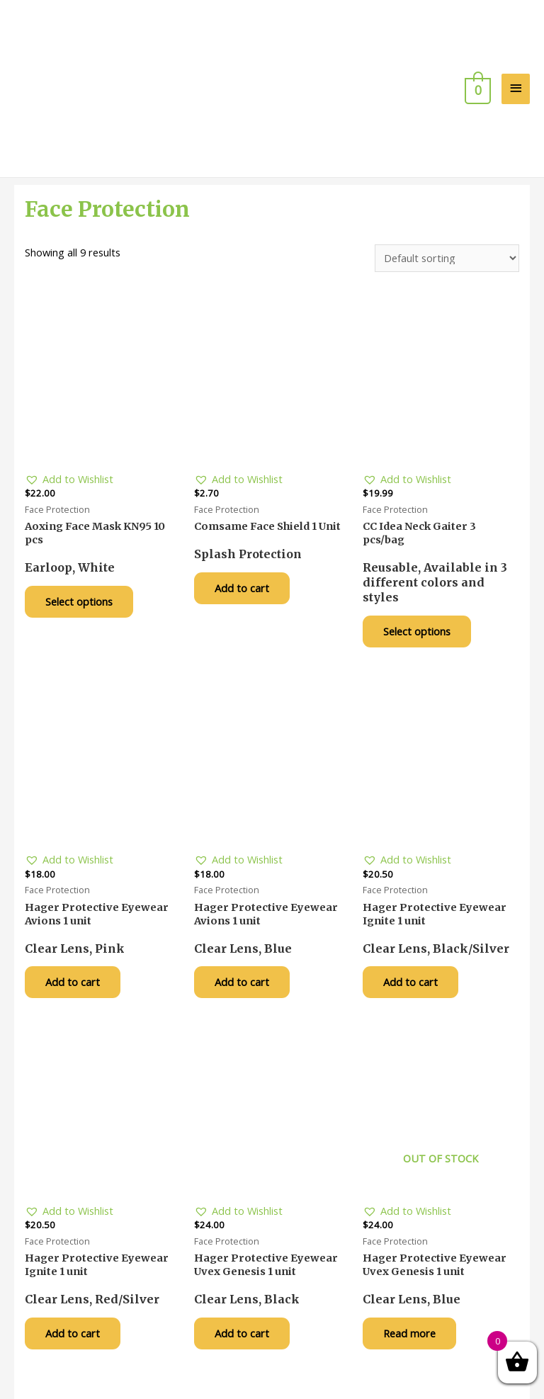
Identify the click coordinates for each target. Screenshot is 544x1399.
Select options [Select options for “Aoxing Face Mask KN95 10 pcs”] (83, 531)
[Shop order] (447, 186)
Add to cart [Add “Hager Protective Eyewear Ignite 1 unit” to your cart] (414, 914)
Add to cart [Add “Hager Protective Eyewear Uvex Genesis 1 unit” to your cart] (246, 1268)
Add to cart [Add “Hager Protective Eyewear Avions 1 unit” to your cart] (77, 914)
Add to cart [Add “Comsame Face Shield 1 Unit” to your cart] (246, 518)
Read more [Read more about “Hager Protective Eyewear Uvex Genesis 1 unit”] (413, 1268)
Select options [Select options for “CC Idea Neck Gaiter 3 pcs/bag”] (421, 561)
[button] (69, 408)
